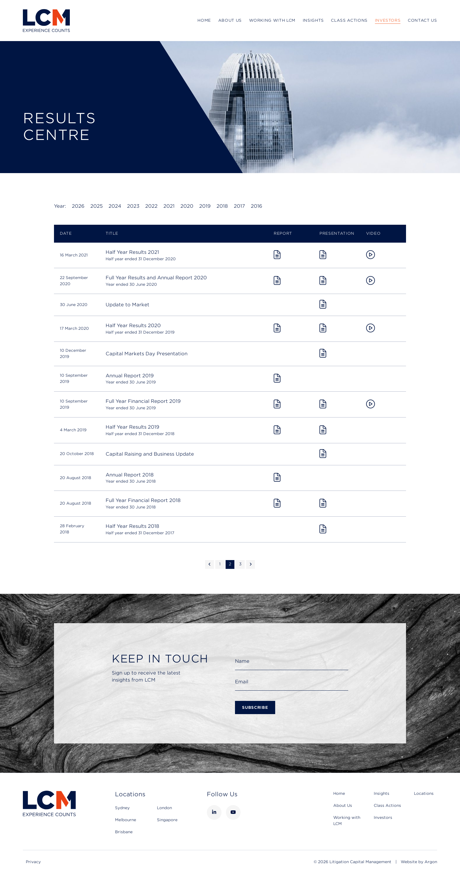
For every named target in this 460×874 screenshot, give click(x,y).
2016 (256, 206)
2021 (169, 206)
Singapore (167, 820)
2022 (151, 206)
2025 (96, 206)
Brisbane (124, 832)
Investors (388, 20)
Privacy (33, 862)
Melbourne (125, 820)
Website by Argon (419, 862)
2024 (115, 206)
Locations (424, 793)
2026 (78, 206)
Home (204, 20)
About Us (230, 20)
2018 (222, 206)
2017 (239, 206)
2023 (133, 206)
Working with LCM (272, 20)
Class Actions (349, 20)
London (164, 808)
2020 (186, 206)
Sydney (122, 808)
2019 (205, 206)
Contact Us (422, 20)
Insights (313, 20)
